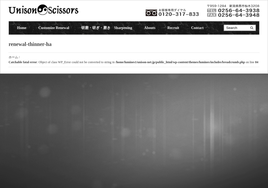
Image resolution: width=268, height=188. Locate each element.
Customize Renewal (53, 28)
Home (21, 28)
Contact (197, 28)
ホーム (13, 57)
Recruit (173, 28)
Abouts (149, 28)
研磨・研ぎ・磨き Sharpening (106, 28)
